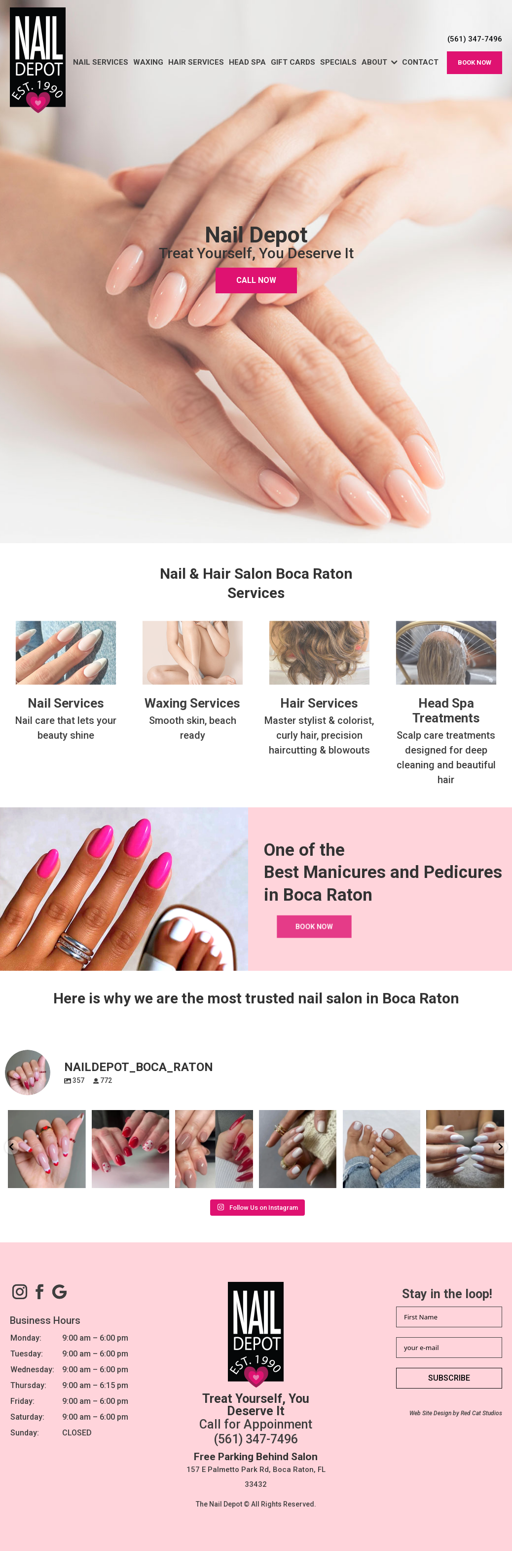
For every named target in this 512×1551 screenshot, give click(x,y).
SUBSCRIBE (449, 1378)
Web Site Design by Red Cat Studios (455, 1413)
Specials (338, 62)
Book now (474, 62)
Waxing (148, 62)
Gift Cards (293, 62)
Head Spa (247, 62)
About (374, 62)
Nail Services (100, 62)
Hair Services (196, 62)
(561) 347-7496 (256, 1439)
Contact (420, 62)
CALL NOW (256, 280)
